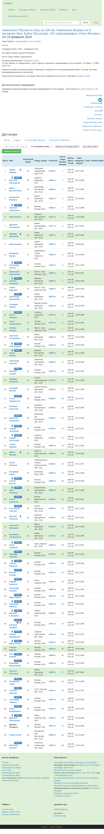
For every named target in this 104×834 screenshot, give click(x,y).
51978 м (52, 554)
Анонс (98, 111)
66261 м (52, 337)
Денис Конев (15, 643)
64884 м (52, 353)
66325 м (52, 329)
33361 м (52, 700)
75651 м (52, 235)
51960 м (52, 563)
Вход (96, 23)
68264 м (52, 306)
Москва (5, 45)
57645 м (52, 517)
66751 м (52, 315)
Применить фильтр (12, 151)
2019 (79, 773)
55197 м (52, 536)
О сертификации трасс (63, 775)
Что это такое (7, 809)
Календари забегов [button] (27, 10)
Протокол (98, 115)
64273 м (52, 371)
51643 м (52, 572)
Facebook (36, 778)
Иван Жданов (15, 346)
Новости (11, 10)
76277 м (52, 226)
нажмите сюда (84, 76)
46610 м (52, 596)
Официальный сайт (94, 95)
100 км (7, 140)
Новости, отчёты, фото (92, 130)
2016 (94, 773)
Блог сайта (6, 770)
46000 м (52, 613)
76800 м (52, 208)
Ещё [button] (74, 10)
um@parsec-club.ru (31, 61)
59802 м (52, 481)
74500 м (52, 244)
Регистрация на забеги (11, 768)
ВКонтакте (27, 778)
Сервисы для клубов (10, 765)
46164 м (52, 604)
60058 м (52, 473)
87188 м (52, 171)
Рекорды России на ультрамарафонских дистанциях (76, 786)
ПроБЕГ (8, 3)
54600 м (52, 545)
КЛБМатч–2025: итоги (11, 812)
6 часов (17, 140)
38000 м (52, 655)
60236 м (52, 464)
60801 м (52, 446)
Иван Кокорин (15, 244)
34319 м (52, 681)
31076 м (52, 709)
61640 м (52, 438)
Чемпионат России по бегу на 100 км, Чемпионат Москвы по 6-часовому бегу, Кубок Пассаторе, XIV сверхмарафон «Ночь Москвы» (51, 31)
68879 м (52, 297)
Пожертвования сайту (11, 773)
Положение (96, 103)
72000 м (52, 273)
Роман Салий (15, 735)
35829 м (52, 663)
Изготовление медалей (17, 16)
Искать (86, 23)
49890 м (52, 589)
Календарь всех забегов (64, 762)
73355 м (52, 265)
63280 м (52, 389)
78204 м (52, 198)
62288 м (52, 408)
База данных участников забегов (68, 770)
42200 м (52, 642)
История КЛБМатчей (10, 814)
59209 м (52, 508)
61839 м (52, 418)
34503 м (52, 672)
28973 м (52, 726)
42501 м (52, 634)
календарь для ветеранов (86, 762)
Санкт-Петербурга (92, 765)
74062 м (52, 255)
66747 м (52, 323)
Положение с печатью (93, 107)
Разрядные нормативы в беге (66, 793)
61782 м (52, 429)
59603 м (52, 490)
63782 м (52, 380)
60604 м (52, 453)
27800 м (52, 745)
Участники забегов (47, 10)
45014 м (52, 624)
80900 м (52, 180)
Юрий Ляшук (15, 597)
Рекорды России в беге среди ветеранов (71, 783)
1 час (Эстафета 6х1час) (35, 140)
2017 (89, 773)
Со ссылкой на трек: (40, 146)
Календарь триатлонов (63, 768)
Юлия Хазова (15, 217)
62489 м (52, 398)
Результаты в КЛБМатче (92, 126)
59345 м (52, 499)
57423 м (52, 527)
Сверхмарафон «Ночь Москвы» (28, 41)
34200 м (52, 690)
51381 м (52, 582)
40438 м (52, 649)
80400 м (52, 189)
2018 (83, 773)
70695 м (52, 281)
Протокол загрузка (94, 118)
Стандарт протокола (62, 796)
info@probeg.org (60, 809)
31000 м (52, 718)
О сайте (5, 762)
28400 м (52, 735)
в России (92, 788)
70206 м (52, 289)
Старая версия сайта (11, 775)
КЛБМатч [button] (63, 10)
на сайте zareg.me (86, 89)
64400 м (52, 362)
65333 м (52, 345)
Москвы (79, 765)
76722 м (52, 217)
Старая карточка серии (92, 122)
